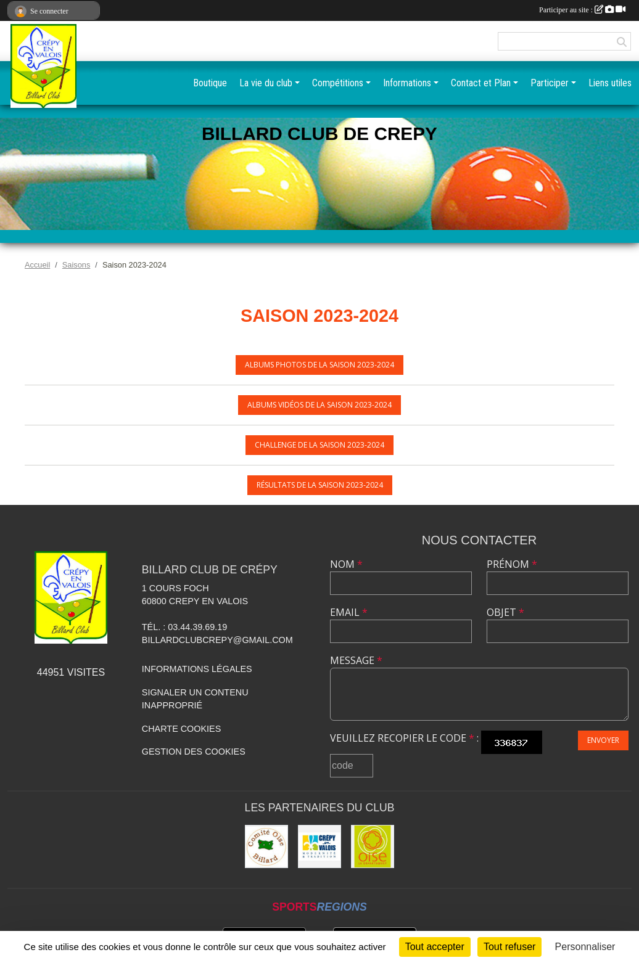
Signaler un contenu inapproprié (195, 699)
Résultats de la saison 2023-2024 (320, 485)
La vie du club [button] (265, 83)
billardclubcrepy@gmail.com (217, 640)
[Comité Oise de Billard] (266, 846)
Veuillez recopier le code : (404, 738)
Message (356, 660)
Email (349, 612)
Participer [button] (549, 83)
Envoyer (603, 740)
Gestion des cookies (193, 751)
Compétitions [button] (337, 83)
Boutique (210, 83)
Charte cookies (181, 729)
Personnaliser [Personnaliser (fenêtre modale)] (585, 946)
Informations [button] (407, 83)
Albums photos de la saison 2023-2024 (319, 364)
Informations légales (197, 669)
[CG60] (372, 846)
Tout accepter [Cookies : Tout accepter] (434, 946)
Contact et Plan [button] (481, 83)
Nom (346, 564)
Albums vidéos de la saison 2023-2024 (319, 405)
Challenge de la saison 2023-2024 (319, 445)
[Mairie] (319, 846)
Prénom (512, 564)
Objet (505, 612)
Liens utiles (610, 83)
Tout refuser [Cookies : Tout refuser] (509, 946)
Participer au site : (582, 10)
